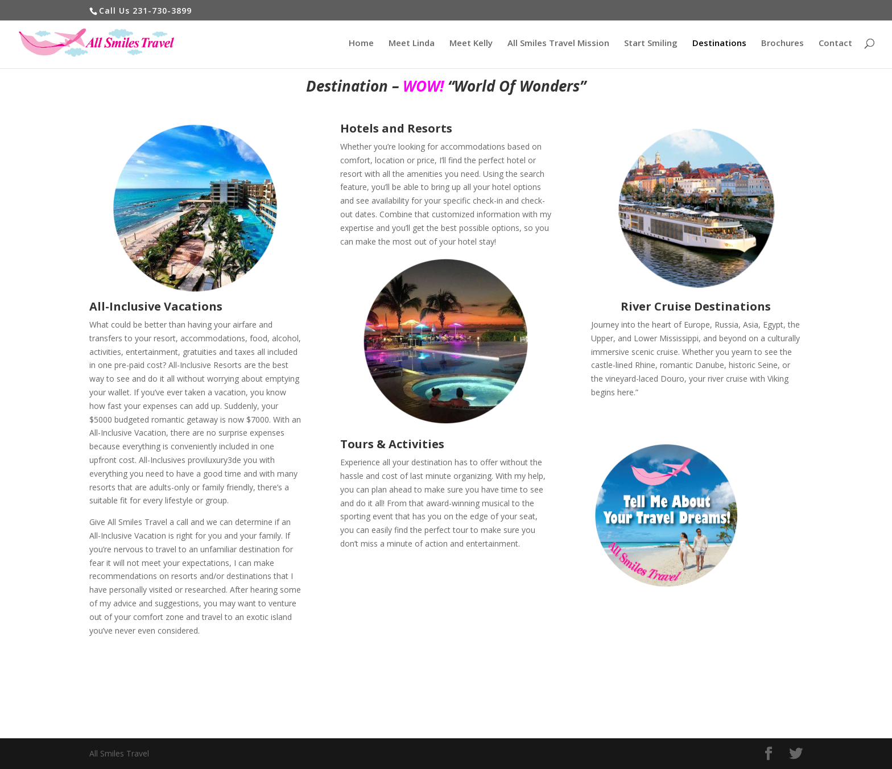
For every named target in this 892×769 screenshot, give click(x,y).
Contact (835, 43)
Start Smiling (651, 43)
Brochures (782, 43)
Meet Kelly (471, 43)
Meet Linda (412, 43)
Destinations (719, 43)
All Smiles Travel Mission (558, 43)
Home (361, 43)
